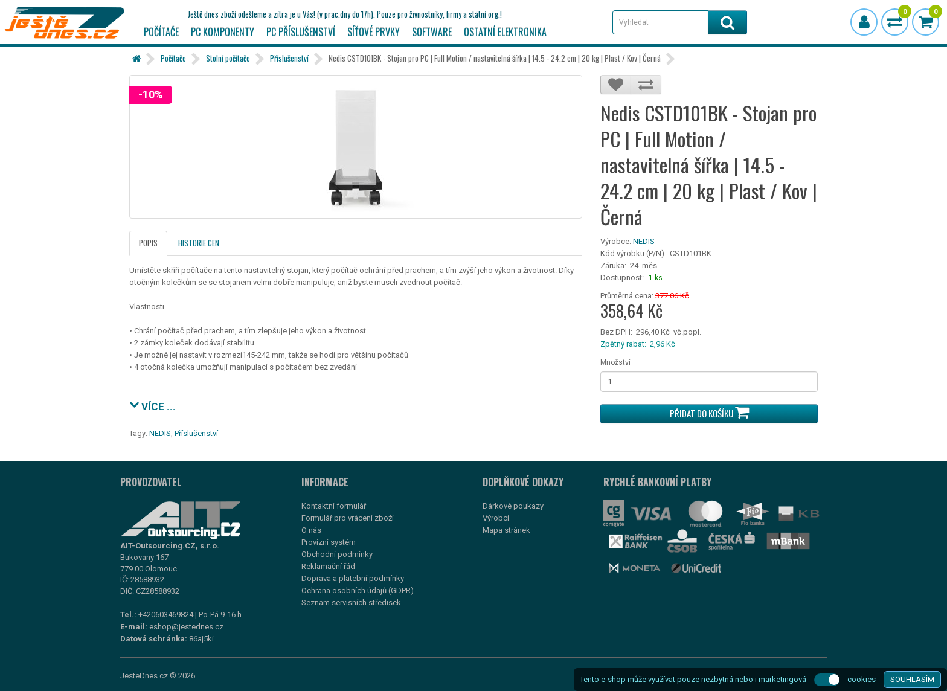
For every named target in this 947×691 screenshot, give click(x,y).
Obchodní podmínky (337, 554)
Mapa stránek (506, 530)
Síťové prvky (373, 32)
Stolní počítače (228, 58)
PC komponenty (222, 32)
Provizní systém (328, 542)
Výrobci (496, 517)
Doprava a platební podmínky (352, 578)
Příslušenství (289, 58)
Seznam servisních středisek (351, 602)
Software (432, 32)
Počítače (161, 32)
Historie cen (198, 243)
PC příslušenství (300, 32)
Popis (148, 243)
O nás (311, 530)
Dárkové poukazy (513, 505)
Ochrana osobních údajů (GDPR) (357, 590)
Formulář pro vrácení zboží (347, 517)
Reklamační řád (328, 566)
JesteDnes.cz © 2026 (157, 675)
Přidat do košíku (709, 412)
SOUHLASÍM (912, 679)
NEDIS (644, 241)
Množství (615, 362)
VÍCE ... (152, 405)
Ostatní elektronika (505, 32)
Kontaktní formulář (333, 505)
